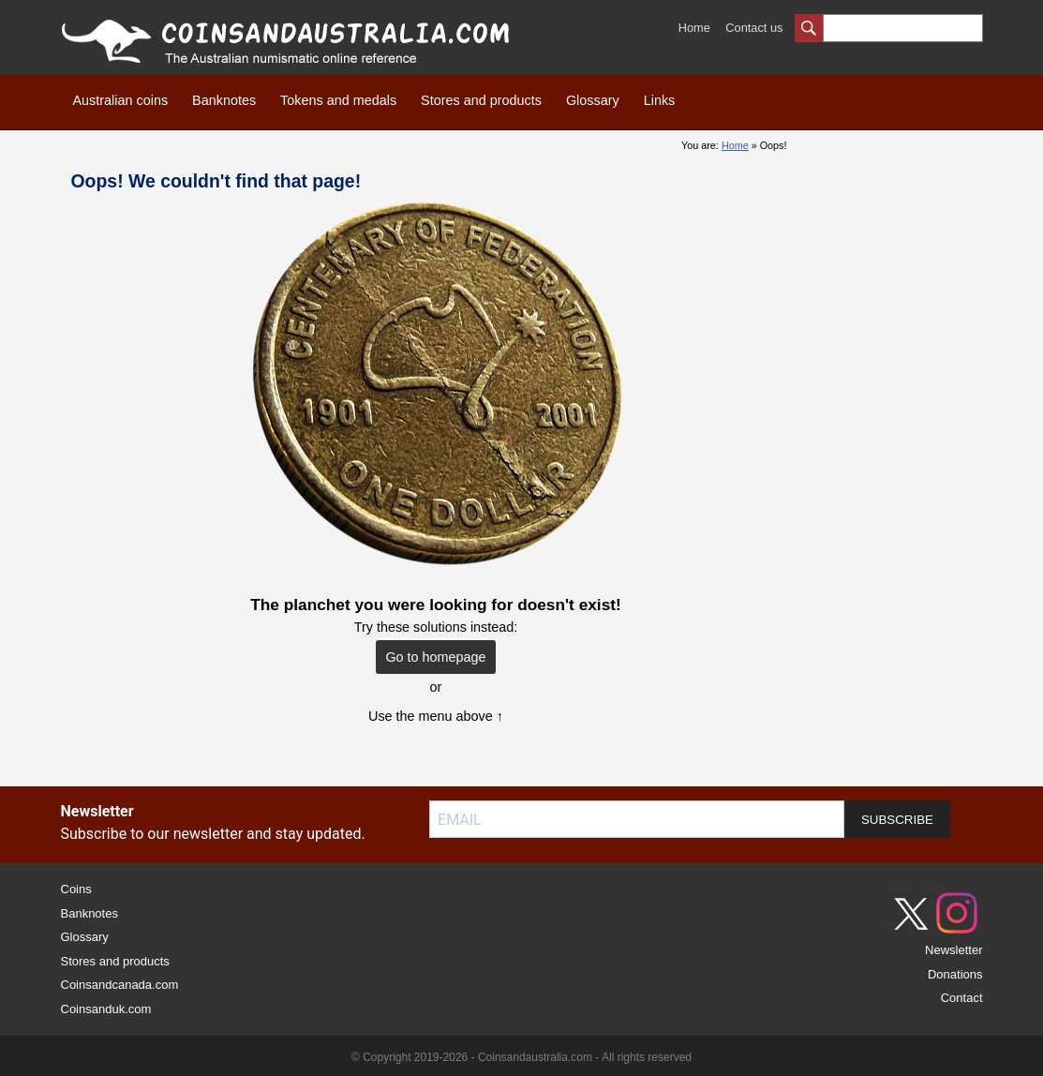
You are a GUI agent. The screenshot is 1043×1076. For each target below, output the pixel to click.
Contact (962, 998)
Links (660, 100)
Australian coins (121, 100)
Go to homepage (435, 657)
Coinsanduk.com (106, 1009)
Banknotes (224, 100)
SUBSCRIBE (897, 820)
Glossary (592, 100)
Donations (955, 974)
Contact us (753, 28)
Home (694, 28)
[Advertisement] (899, 411)
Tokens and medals (338, 100)
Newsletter (953, 950)
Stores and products (481, 100)
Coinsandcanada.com (120, 985)
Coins (76, 889)
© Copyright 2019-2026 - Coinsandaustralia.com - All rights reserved (521, 1057)
